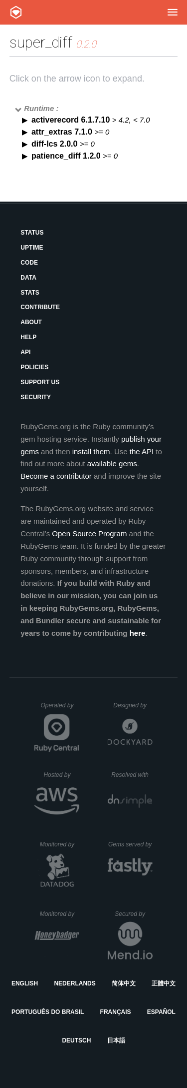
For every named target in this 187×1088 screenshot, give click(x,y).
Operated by (59, 709)
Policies (34, 367)
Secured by (133, 913)
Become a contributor (56, 476)
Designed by (132, 705)
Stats (29, 292)
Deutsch (76, 1040)
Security (35, 397)
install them (91, 451)
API (25, 352)
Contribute (40, 307)
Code (29, 262)
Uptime (31, 247)
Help (28, 337)
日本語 (116, 1040)
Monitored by (60, 844)
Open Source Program (89, 533)
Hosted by (61, 774)
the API (142, 451)
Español (161, 1011)
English (24, 983)
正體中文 (164, 983)
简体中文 (124, 983)
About (31, 322)
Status (31, 232)
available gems (112, 463)
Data (28, 277)
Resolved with (131, 774)
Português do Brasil (47, 1011)
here (138, 633)
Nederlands (74, 983)
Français (115, 1011)
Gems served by (130, 844)
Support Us (39, 382)
